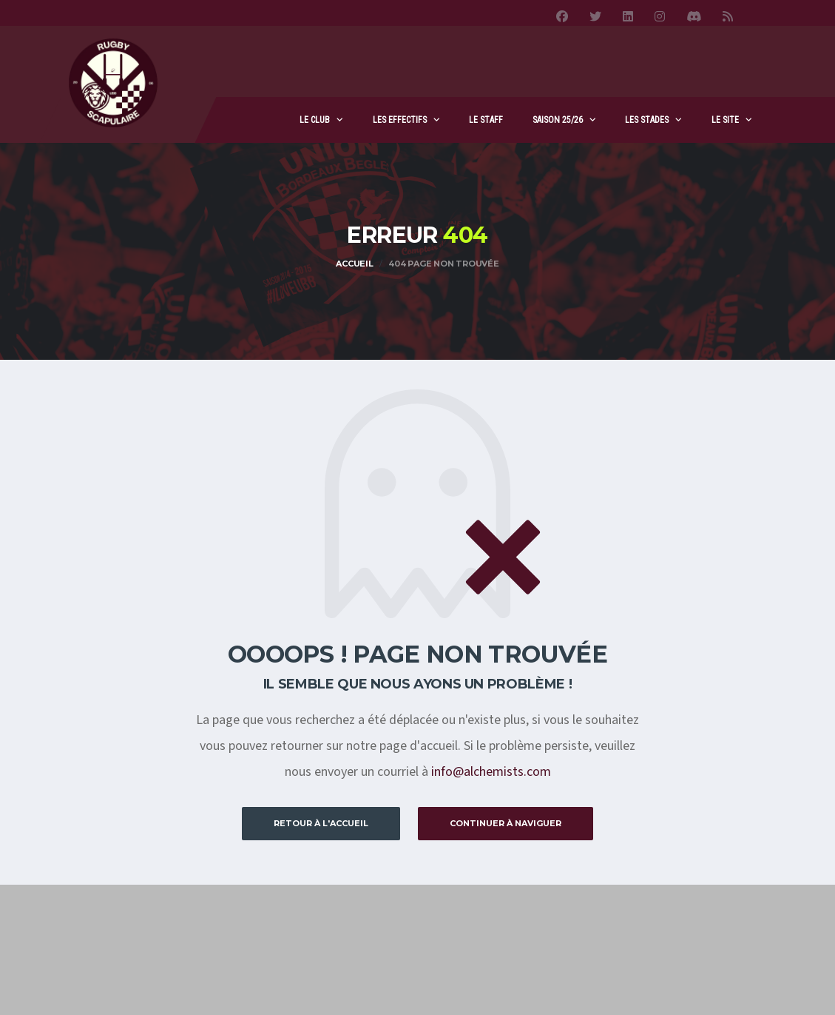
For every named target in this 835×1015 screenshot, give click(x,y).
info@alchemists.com (491, 772)
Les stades (647, 120)
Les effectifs (400, 120)
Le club (315, 120)
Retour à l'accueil (321, 823)
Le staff (486, 120)
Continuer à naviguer (505, 823)
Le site (725, 120)
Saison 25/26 (558, 120)
